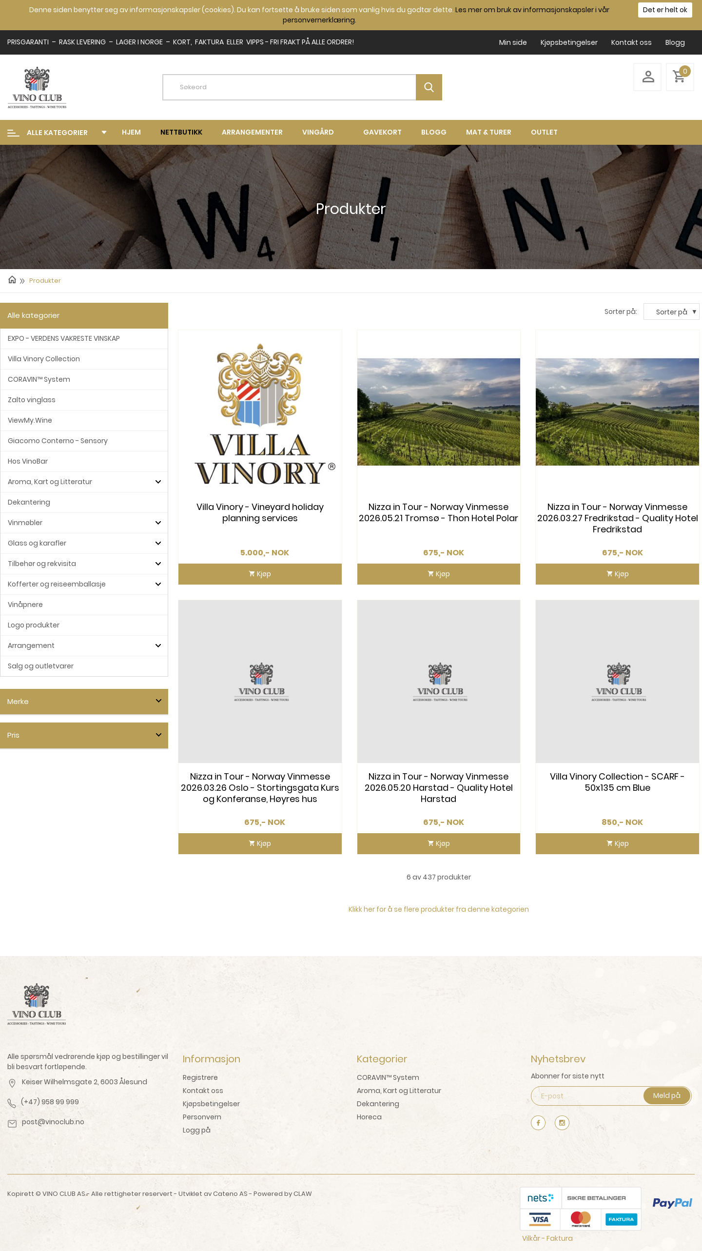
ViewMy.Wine (30, 420)
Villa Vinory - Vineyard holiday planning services (260, 512)
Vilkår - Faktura (547, 1238)
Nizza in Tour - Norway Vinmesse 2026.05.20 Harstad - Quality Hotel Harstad (439, 787)
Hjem (131, 132)
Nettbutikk (181, 132)
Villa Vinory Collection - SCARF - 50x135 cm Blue (617, 782)
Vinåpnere (25, 604)
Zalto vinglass (32, 400)
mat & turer (488, 132)
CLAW (302, 1193)
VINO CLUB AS (63, 1193)
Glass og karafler (37, 543)
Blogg (675, 42)
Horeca (369, 1117)
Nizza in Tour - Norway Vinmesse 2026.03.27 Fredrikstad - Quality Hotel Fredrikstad (617, 518)
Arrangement (31, 645)
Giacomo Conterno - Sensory (58, 441)
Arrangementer (252, 132)
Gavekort (382, 132)
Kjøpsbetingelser (569, 42)
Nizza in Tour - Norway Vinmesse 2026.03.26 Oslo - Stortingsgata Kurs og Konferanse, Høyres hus (260, 787)
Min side (513, 42)
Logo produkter (33, 625)
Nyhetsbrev (558, 1059)
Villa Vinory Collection (44, 359)
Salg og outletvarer (41, 666)
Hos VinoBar (28, 461)
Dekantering (29, 502)
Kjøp (263, 574)
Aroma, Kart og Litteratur (50, 482)
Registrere (200, 1077)
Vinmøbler (25, 523)
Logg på (197, 1130)
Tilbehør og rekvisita (42, 563)
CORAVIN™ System (39, 379)
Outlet (544, 132)
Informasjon (211, 1059)
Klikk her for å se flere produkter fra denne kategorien (439, 909)
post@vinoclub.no (53, 1122)
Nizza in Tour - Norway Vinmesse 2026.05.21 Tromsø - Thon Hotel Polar (438, 512)
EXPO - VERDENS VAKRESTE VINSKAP (64, 338)
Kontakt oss (631, 42)
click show (158, 701)
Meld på (667, 1095)
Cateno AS (230, 1193)
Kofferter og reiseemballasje (57, 584)
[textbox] (309, 87)
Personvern (202, 1117)
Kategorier (382, 1059)
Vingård (318, 132)
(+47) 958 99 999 (50, 1102)
